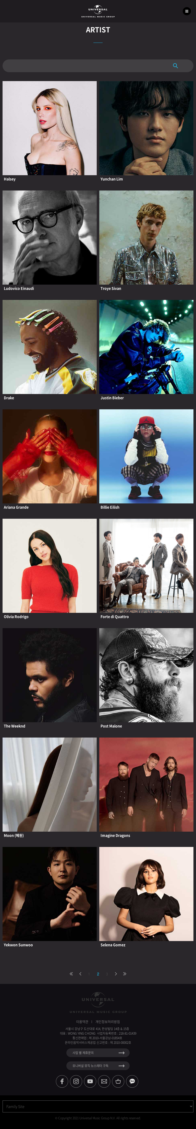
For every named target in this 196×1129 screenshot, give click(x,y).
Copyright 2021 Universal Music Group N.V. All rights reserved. (99, 1118)
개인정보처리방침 (107, 1021)
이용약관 (82, 1021)
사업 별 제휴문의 (83, 1052)
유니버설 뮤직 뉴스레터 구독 (90, 1065)
